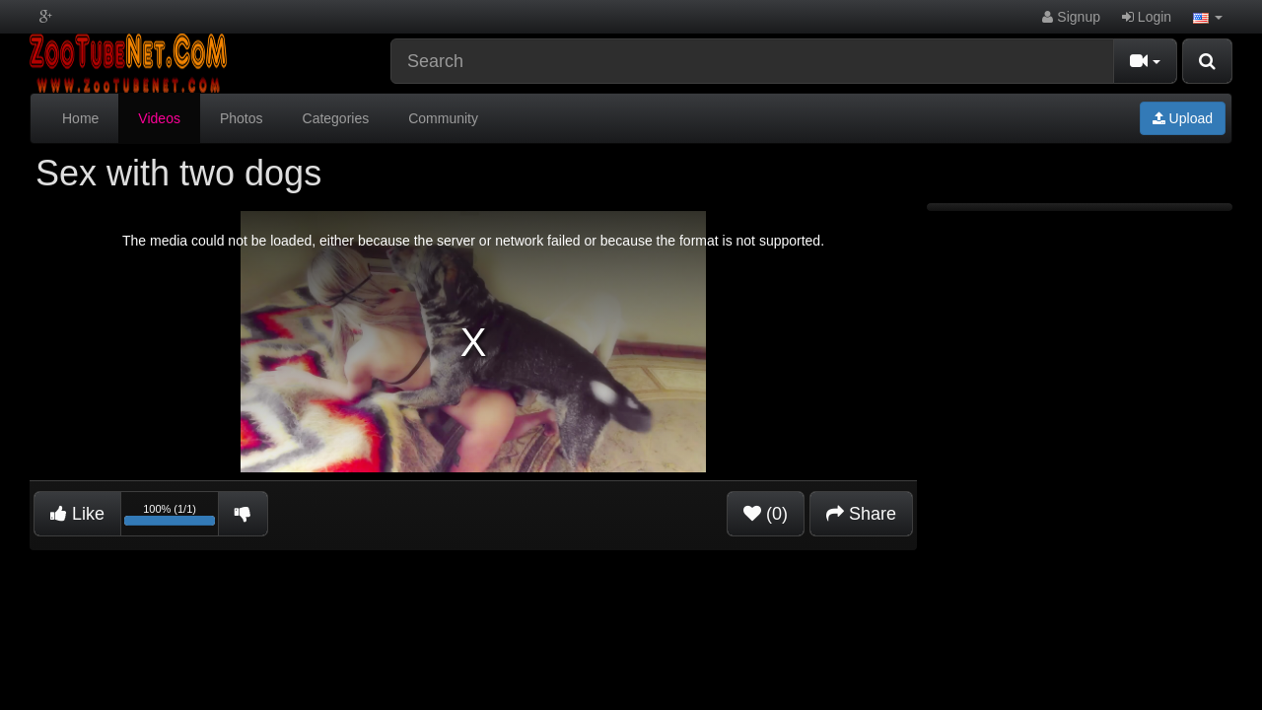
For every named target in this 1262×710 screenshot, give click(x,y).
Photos (241, 118)
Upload (1183, 118)
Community (443, 118)
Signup (1070, 17)
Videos (159, 118)
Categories (336, 118)
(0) (765, 514)
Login (1146, 17)
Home (80, 118)
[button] (1207, 17)
